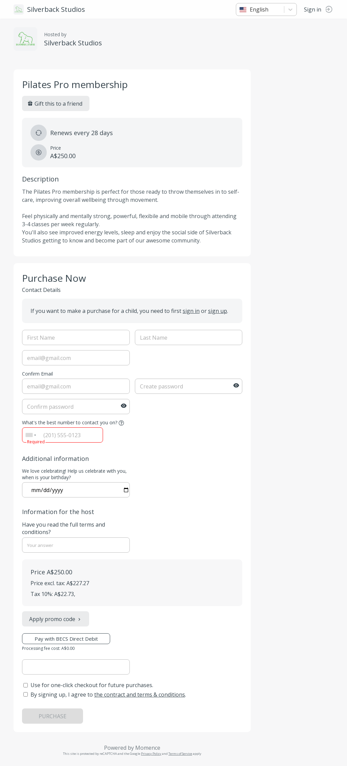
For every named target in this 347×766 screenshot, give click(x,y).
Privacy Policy (151, 753)
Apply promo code (55, 619)
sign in (191, 311)
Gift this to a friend (54, 103)
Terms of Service (180, 753)
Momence (147, 747)
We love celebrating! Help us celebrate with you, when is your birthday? (74, 474)
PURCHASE (52, 716)
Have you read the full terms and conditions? (63, 528)
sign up (217, 311)
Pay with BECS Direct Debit (66, 638)
